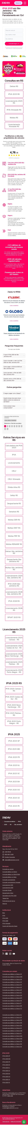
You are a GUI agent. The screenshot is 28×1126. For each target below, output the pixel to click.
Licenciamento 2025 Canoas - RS (14, 639)
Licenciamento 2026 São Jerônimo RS (14, 593)
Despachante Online (7, 893)
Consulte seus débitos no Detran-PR (12, 979)
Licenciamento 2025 (7, 885)
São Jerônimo (18, 824)
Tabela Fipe (5, 898)
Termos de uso (9, 48)
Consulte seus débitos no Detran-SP (12, 1017)
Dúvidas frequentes (10, 857)
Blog (3, 913)
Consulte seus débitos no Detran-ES (12, 1028)
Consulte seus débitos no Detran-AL (12, 1033)
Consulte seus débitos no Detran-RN (12, 1023)
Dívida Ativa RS (14, 487)
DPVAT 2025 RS (14, 617)
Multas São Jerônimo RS (14, 569)
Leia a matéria (14, 305)
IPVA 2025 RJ (14, 765)
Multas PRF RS (14, 536)
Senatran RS (14, 512)
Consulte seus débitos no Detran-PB (12, 1041)
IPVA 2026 (5, 921)
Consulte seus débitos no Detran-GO (12, 995)
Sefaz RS (14, 495)
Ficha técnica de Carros (8, 901)
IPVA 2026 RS (14, 601)
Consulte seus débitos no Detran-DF (12, 974)
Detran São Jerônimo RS (14, 552)
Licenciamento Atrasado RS (14, 125)
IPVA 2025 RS (14, 94)
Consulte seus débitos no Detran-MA (12, 1036)
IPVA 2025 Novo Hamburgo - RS (14, 706)
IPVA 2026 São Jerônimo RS (14, 585)
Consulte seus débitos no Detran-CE (12, 987)
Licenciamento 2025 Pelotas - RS (14, 663)
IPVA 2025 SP (14, 741)
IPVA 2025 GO (14, 790)
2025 (5, 824)
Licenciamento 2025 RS (14, 102)
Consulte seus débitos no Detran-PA (12, 1000)
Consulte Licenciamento (8, 880)
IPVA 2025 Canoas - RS (14, 690)
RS (10, 824)
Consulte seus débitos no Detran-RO (12, 1044)
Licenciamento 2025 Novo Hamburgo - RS (14, 655)
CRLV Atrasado (14, 479)
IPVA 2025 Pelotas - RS (14, 714)
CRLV (14, 471)
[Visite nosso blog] (3, 954)
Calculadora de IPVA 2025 (14, 447)
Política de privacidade (17, 48)
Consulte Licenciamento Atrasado (11, 882)
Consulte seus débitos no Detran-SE (12, 1046)
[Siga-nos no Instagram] (10, 954)
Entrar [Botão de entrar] (18, 3)
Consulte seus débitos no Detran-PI (11, 1003)
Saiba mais (10, 1096)
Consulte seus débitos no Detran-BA (12, 1025)
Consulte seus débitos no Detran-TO (12, 1008)
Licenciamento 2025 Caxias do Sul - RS (14, 647)
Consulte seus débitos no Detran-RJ (12, 1015)
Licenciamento (14, 463)
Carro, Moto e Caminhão (10, 420)
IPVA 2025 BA (14, 781)
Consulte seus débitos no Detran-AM (12, 1031)
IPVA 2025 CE (14, 798)
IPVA (14, 455)
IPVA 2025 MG (14, 749)
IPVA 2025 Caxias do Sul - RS (14, 698)
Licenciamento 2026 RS (14, 609)
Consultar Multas (6, 890)
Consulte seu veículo (8, 869)
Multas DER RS (14, 520)
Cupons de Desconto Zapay (9, 926)
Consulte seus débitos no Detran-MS (12, 1038)
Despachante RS (14, 503)
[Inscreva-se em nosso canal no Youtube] (14, 954)
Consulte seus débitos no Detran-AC (12, 992)
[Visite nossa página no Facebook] (6, 954)
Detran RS (14, 86)
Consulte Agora (14, 43)
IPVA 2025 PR (14, 757)
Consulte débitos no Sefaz (9, 877)
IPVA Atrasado (6, 923)
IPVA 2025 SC (14, 773)
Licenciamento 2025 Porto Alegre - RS (14, 671)
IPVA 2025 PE (14, 806)
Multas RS (14, 118)
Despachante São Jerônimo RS (14, 560)
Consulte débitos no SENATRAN (11, 874)
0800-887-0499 (9, 854)
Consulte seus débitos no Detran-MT (12, 998)
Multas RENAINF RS (14, 544)
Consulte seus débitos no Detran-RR (12, 1006)
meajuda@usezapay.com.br (12, 860)
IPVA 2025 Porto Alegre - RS (14, 722)
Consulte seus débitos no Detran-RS (12, 1020)
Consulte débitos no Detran (9, 872)
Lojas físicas (8, 851)
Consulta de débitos (9, 821)
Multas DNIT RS (14, 528)
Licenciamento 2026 (7, 887)
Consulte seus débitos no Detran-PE (12, 985)
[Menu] (25, 3)
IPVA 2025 (5, 918)
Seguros (4, 903)
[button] (14, 355)
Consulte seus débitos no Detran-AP (12, 990)
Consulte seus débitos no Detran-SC (12, 982)
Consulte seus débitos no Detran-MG (12, 977)
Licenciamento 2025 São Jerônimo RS (14, 577)
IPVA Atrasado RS (14, 110)
